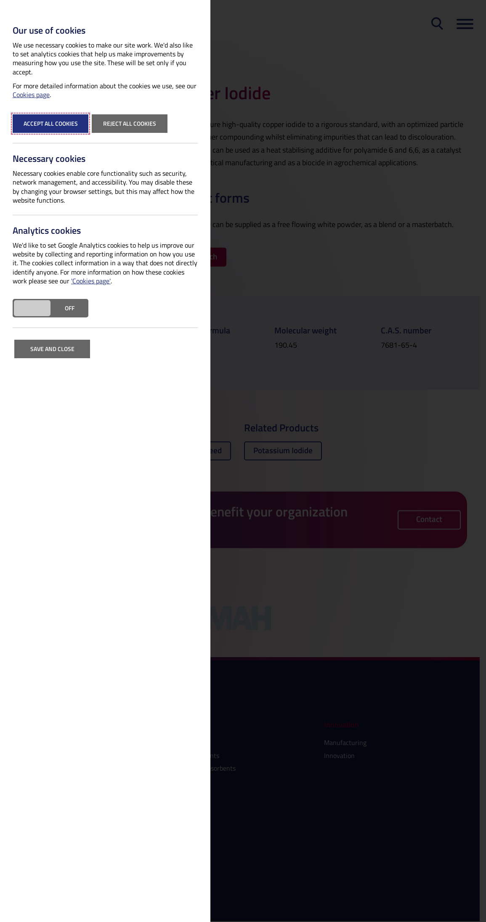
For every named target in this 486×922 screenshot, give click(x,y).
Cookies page (31, 94)
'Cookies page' (91, 281)
